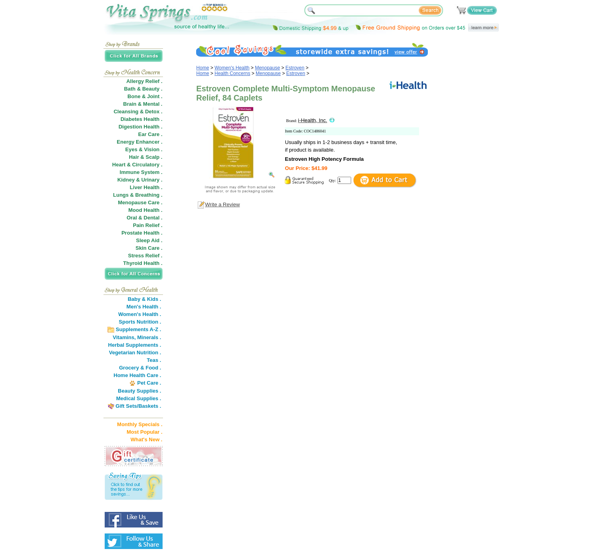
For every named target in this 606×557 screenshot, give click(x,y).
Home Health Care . (137, 375)
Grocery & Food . (140, 368)
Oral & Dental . (145, 218)
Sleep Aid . (149, 240)
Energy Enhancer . (139, 142)
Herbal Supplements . (134, 345)
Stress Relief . (145, 256)
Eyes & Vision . (144, 149)
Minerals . (149, 337)
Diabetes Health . (142, 119)
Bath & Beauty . (143, 89)
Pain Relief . (148, 225)
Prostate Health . (142, 233)
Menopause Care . (140, 202)
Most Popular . (145, 432)
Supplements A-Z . (138, 329)
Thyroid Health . (142, 263)
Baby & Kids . (144, 299)
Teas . (154, 360)
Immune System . (141, 172)
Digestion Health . (141, 127)
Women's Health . (139, 314)
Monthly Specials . (139, 424)
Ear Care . (150, 134)
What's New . (147, 439)
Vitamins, (124, 337)
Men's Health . (144, 307)
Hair (134, 157)
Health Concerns (232, 73)
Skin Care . (148, 248)
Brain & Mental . (142, 104)
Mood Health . (145, 210)
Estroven (295, 68)
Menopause (267, 68)
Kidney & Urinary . (140, 180)
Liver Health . (146, 187)
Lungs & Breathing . (138, 195)
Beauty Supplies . (139, 391)
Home (202, 68)
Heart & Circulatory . (137, 165)
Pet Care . (149, 383)
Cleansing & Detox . (137, 112)
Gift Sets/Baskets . (138, 406)
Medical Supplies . (138, 398)
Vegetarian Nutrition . (135, 353)
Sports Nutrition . (140, 322)
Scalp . (154, 157)
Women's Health (232, 68)
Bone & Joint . (144, 96)
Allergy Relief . (144, 81)
